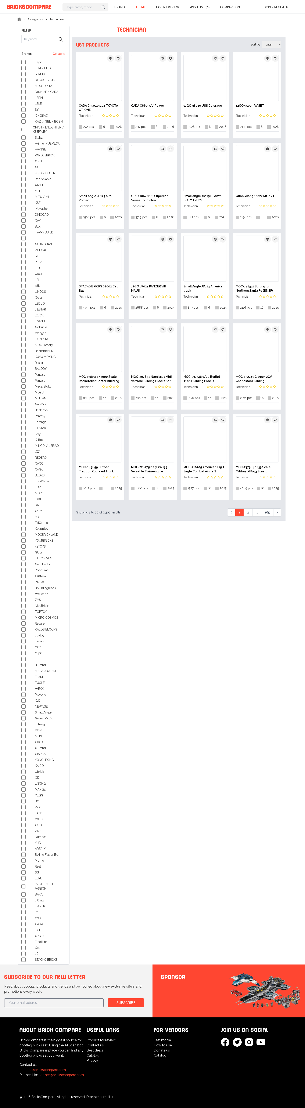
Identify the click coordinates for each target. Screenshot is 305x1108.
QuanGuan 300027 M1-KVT (255, 196)
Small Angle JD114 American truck (203, 288)
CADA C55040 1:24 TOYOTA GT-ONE (98, 108)
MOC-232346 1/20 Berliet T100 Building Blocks (201, 379)
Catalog (93, 1055)
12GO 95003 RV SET (250, 105)
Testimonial (163, 1040)
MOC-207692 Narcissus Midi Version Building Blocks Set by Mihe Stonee (151, 379)
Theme (140, 7)
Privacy (92, 1060)
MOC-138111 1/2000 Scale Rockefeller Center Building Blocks (99, 379)
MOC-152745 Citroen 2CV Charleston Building (254, 379)
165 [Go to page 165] (267, 512)
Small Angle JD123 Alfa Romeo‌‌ (95, 198)
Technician (57, 19)
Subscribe (125, 1003)
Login (266, 7)
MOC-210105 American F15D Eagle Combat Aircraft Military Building (203, 469)
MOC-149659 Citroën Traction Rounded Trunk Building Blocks (96, 469)
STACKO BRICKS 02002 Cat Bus (98, 288)
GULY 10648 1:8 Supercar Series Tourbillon (149, 198)
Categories (35, 19)
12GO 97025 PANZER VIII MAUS (148, 288)
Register (281, 7)
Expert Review (167, 7)
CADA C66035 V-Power (147, 105)
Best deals (95, 1050)
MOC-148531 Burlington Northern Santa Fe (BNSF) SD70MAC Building (254, 289)
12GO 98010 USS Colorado (202, 105)
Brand (119, 7)
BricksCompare (29, 6)
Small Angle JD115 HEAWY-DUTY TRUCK (202, 198)
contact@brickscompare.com (42, 1070)
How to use (163, 1045)
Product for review (101, 1040)
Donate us (162, 1050)
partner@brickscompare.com (61, 1075)
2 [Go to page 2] (248, 512)
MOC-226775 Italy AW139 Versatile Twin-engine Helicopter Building (149, 469)
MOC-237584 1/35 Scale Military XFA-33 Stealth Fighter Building (253, 469)
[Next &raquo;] (277, 512)
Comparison (230, 7)
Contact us (95, 1045)
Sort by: (256, 44)
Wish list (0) (199, 7)
